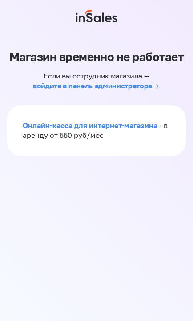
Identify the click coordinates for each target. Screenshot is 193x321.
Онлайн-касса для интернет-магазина (90, 125)
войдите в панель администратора (92, 85)
